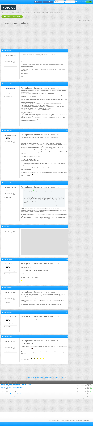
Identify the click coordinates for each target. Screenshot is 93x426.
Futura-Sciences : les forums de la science (19, 12)
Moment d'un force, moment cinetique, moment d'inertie (16, 384)
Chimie (38, 12)
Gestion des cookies (64, 420)
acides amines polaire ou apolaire (9, 390)
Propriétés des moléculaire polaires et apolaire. (13, 393)
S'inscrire (38, 2)
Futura (49, 420)
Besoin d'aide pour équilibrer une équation (55, 377)
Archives (54, 420)
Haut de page (86, 420)
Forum (6, 12)
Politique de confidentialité (76, 420)
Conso (58, 420)
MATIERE (33, 12)
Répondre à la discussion (12, 17)
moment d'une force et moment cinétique (12, 387)
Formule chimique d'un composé (36, 377)
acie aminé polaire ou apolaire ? (9, 397)
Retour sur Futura (48, 1)
